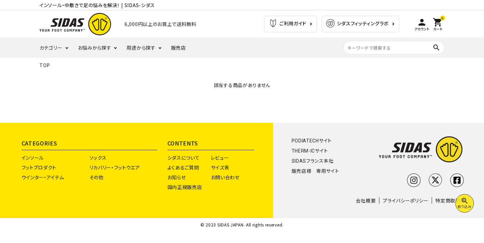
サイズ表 (220, 167)
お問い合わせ (225, 177)
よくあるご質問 (183, 167)
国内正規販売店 (184, 187)
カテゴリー (50, 47)
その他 (96, 177)
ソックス (98, 157)
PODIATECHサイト (312, 140)
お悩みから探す (94, 47)
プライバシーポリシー (405, 200)
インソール (33, 157)
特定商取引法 (450, 200)
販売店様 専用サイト (315, 171)
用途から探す (141, 47)
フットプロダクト (39, 167)
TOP (44, 65)
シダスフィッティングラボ (357, 24)
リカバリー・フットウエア (114, 167)
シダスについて (183, 157)
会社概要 (366, 200)
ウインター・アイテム (43, 177)
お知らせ (176, 177)
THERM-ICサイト (310, 151)
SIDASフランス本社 (313, 161)
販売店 (178, 47)
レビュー (220, 157)
